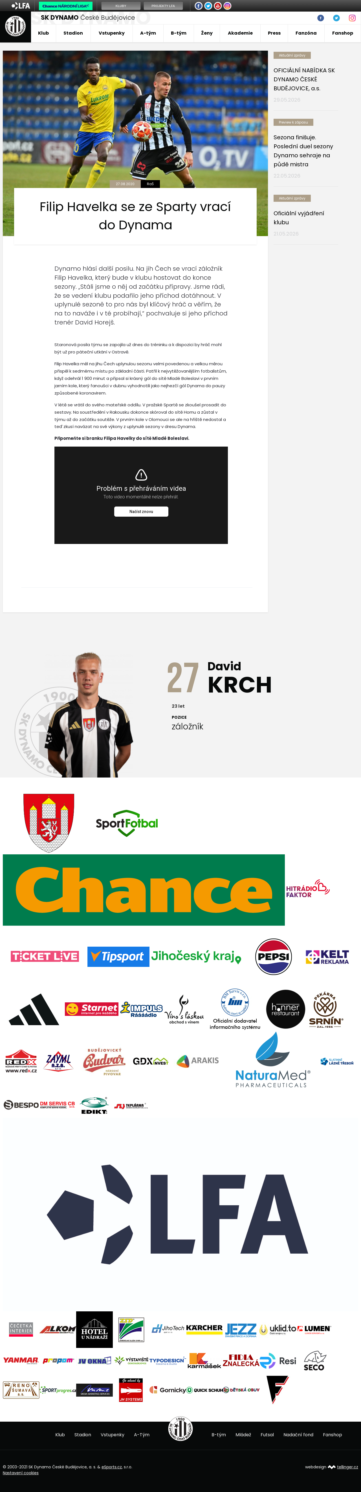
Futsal (267, 1434)
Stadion (73, 33)
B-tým (178, 33)
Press (274, 33)
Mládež (243, 1434)
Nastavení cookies (21, 1473)
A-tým (148, 33)
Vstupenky (112, 33)
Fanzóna (306, 33)
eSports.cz (112, 1467)
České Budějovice (88, 17)
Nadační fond (298, 1434)
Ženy (207, 33)
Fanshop (342, 33)
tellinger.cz (347, 1467)
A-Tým (141, 1434)
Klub (43, 33)
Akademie (240, 33)
